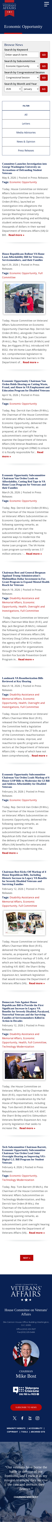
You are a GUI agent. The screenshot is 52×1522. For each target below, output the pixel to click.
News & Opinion (26, 141)
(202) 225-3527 (29, 1329)
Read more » (16, 235)
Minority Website (16, 1428)
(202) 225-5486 (28, 1332)
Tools (24, 1431)
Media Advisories (26, 132)
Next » (26, 1258)
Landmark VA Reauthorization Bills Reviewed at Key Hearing (22, 680)
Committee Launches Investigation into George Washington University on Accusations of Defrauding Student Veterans (24, 168)
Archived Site (38, 1431)
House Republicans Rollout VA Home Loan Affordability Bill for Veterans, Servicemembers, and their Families (23, 257)
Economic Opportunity (23, 182)
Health (22, 606)
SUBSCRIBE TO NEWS (26, 1407)
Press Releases (26, 150)
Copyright (12, 1431)
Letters (26, 123)
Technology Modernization (18, 1046)
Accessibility (35, 1428)
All (26, 114)
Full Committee (29, 610)
